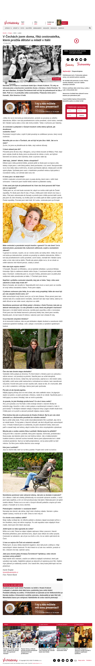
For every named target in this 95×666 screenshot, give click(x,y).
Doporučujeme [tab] (77, 71)
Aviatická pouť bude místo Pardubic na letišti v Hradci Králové (27, 588)
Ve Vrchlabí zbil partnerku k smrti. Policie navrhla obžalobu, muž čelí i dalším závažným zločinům (75, 82)
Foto (22, 28)
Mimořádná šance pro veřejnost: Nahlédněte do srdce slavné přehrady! (30, 598)
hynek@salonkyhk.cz (10, 572)
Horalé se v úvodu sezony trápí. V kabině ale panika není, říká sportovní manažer (11, 651)
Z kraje (10, 33)
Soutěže (29, 28)
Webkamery (37, 28)
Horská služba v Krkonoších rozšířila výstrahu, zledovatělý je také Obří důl (32, 595)
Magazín (64, 23)
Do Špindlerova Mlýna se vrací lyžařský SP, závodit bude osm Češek (47, 650)
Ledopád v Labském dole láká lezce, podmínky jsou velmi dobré (27, 590)
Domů (4, 33)
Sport (15, 28)
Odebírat (81, 115)
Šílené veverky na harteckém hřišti (62, 649)
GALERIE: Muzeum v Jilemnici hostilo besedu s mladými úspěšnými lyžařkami (83, 651)
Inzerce (61, 28)
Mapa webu (81, 660)
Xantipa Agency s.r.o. (37, 663)
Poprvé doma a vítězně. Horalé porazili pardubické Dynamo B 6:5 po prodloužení (29, 651)
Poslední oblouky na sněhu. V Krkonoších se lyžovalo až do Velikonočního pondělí (33, 593)
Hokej (6, 624)
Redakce (54, 28)
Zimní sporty (44, 624)
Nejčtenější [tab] (67, 71)
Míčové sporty (62, 624)
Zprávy (7, 28)
